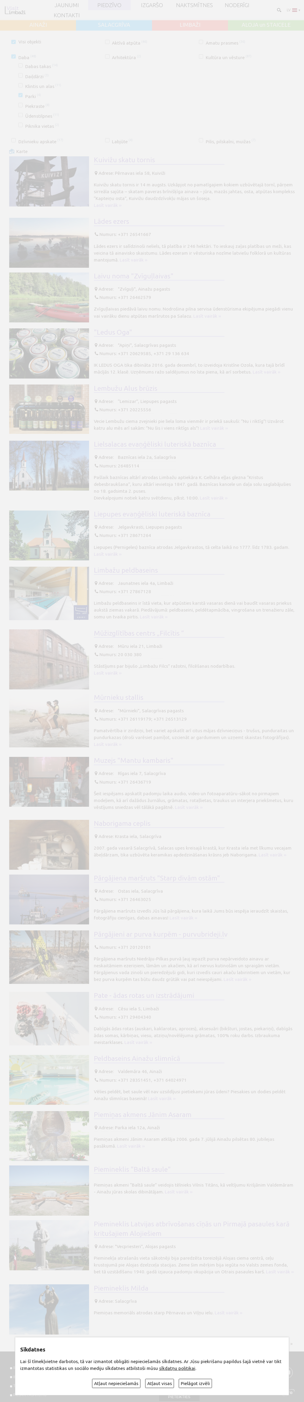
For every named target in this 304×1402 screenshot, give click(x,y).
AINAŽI (38, 24)
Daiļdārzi (37, 76)
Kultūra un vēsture (228, 57)
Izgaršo (152, 5)
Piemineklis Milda (121, 1288)
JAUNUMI (67, 5)
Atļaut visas (159, 1383)
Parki (33, 96)
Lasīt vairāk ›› (107, 205)
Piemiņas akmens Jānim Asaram (142, 1114)
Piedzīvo (109, 5)
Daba (27, 57)
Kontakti (67, 15)
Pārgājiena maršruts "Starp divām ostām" (157, 878)
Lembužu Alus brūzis (125, 388)
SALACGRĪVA (114, 24)
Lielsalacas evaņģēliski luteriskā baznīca (155, 444)
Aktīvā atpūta (129, 42)
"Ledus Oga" (113, 332)
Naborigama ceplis (122, 823)
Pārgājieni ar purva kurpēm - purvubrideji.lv (161, 934)
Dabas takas (41, 66)
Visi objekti (29, 41)
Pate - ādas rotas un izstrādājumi (144, 995)
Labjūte (122, 141)
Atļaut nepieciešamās (116, 1383)
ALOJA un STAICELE (266, 24)
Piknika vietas (42, 126)
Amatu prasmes (225, 42)
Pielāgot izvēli (195, 1383)
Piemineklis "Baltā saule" (132, 1169)
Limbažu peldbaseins (126, 570)
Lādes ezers (111, 221)
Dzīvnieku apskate (40, 141)
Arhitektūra (126, 57)
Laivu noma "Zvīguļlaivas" (133, 276)
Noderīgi (237, 5)
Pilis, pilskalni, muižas (231, 141)
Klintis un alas (43, 86)
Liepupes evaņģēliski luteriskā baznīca (152, 514)
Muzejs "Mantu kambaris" (133, 760)
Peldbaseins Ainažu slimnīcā (137, 1058)
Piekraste (37, 106)
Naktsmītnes (194, 5)
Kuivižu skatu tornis (124, 159)
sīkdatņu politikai (177, 1368)
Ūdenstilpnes (42, 116)
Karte (22, 151)
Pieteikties (179, 1397)
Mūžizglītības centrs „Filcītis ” (139, 633)
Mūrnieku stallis (118, 697)
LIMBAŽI (190, 24)
